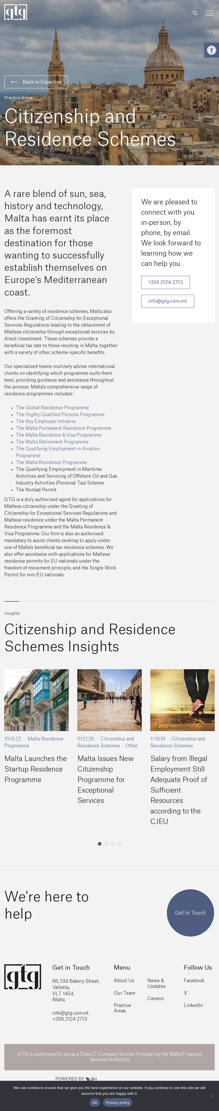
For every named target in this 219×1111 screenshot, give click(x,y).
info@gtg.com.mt (167, 301)
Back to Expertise (36, 82)
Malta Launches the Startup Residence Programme (35, 769)
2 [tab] (106, 841)
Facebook (194, 979)
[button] (211, 50)
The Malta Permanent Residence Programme (63, 428)
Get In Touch (190, 910)
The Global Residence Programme (52, 408)
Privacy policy (117, 1102)
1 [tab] (100, 842)
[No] (212, 1096)
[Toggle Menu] (210, 13)
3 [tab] (112, 841)
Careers (155, 996)
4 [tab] (119, 841)
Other (131, 746)
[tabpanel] (36, 728)
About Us (124, 979)
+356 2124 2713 (165, 282)
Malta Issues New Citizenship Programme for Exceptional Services (105, 779)
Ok (94, 1102)
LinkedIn (193, 1003)
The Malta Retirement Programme (52, 442)
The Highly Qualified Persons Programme (60, 414)
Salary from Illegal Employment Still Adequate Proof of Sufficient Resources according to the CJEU (178, 790)
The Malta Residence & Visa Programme (59, 435)
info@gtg (62, 1011)
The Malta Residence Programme (51, 462)
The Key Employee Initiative (46, 421)
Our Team (124, 991)
